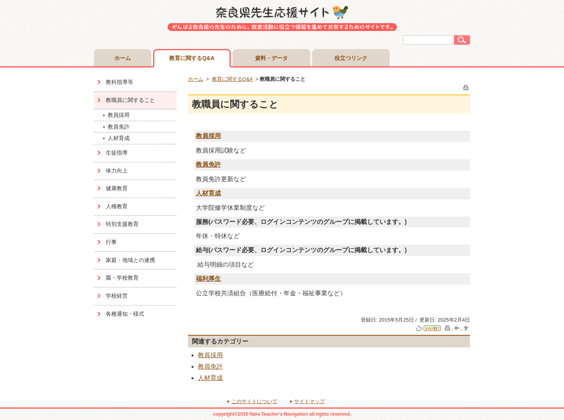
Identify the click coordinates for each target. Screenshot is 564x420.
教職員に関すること (130, 100)
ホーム (122, 58)
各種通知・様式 (125, 314)
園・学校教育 (122, 278)
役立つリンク (350, 58)
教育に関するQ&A (191, 58)
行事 (111, 242)
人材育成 (119, 138)
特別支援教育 (122, 224)
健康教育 (117, 188)
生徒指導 (117, 152)
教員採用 (119, 115)
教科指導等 (119, 82)
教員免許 (119, 127)
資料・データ (271, 58)
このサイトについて (254, 401)
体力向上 (117, 170)
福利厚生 (208, 278)
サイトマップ (309, 401)
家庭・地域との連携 (130, 260)
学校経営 (117, 296)
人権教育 (117, 206)
